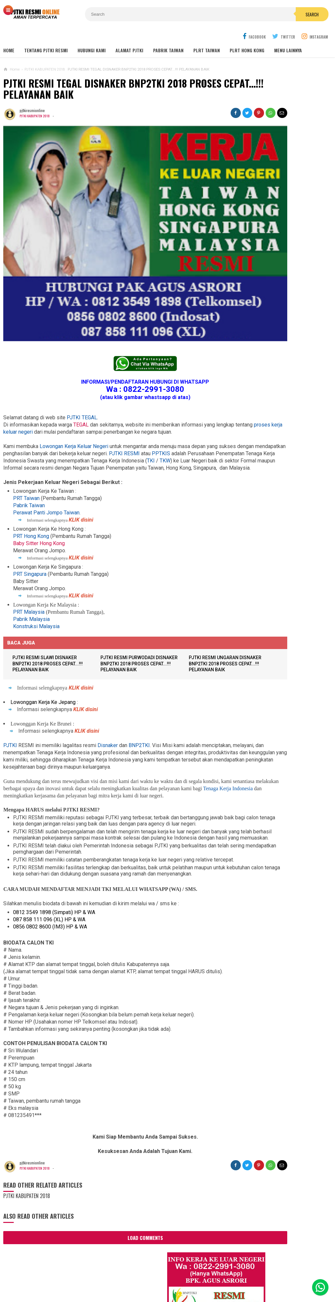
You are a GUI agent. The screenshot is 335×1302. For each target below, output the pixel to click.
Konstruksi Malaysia (36, 587)
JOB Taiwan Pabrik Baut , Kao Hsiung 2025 (283, 250)
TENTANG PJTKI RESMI (46, 35)
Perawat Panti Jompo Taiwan (46, 474)
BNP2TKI (139, 707)
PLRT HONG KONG (247, 35)
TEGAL (81, 364)
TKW (110, 414)
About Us (74, 1275)
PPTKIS (40, 407)
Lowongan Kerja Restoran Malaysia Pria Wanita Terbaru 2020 (280, 319)
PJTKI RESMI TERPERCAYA (165, 1285)
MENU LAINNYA (288, 35)
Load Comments (114, 1238)
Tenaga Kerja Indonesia (72, 764)
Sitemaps (47, 1275)
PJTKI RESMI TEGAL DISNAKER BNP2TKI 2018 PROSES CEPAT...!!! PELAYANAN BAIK (112, 74)
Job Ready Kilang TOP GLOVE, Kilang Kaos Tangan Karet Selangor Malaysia (282, 301)
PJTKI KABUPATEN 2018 (36, 101)
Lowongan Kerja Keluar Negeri (74, 393)
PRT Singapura (29, 535)
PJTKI (10, 707)
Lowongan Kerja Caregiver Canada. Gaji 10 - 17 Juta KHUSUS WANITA (276, 516)
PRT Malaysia (28, 573)
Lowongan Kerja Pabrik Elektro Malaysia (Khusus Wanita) (273, 593)
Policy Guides (219, 1275)
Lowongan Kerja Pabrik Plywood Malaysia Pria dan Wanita (274, 542)
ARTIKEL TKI (244, 663)
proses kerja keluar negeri (70, 371)
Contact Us (103, 1275)
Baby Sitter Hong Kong (39, 504)
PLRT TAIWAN (206, 35)
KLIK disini (81, 481)
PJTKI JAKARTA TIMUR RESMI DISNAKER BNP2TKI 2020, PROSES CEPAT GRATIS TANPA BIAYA (274, 622)
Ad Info (130, 1275)
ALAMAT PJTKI (129, 35)
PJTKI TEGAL (82, 357)
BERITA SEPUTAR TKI (251, 682)
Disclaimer (253, 1275)
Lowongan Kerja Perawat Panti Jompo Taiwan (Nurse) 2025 (273, 433)
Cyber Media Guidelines (171, 1275)
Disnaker (107, 707)
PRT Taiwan (26, 459)
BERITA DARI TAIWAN (251, 673)
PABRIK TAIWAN (168, 35)
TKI (96, 414)
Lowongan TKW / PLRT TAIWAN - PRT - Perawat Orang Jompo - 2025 (276, 459)
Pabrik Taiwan (29, 466)
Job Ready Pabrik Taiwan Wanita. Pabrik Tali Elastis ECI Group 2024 (284, 265)
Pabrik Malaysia (31, 580)
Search (207, 14)
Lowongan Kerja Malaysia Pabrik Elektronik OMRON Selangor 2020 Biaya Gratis (283, 283)
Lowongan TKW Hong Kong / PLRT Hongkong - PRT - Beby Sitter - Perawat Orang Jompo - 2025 (275, 488)
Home (8, 35)
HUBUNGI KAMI (92, 35)
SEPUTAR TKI (245, 692)
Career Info (284, 1275)
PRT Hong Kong (31, 497)
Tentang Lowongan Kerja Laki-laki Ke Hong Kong (276, 567)
